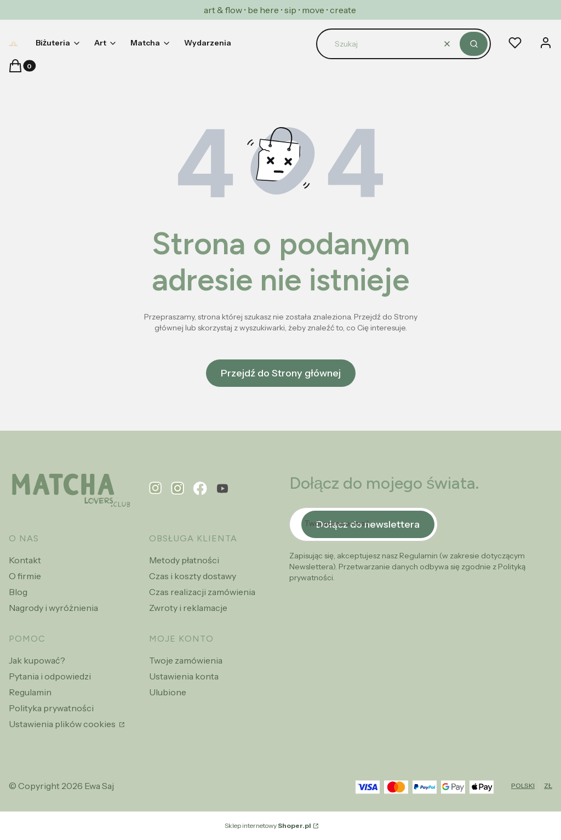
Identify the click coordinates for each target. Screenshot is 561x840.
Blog (18, 591)
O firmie (25, 575)
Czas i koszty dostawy (192, 575)
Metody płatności (184, 560)
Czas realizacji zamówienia (202, 591)
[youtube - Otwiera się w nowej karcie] (222, 488)
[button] (474, 44)
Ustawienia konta (184, 676)
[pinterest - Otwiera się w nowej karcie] (155, 488)
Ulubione (167, 692)
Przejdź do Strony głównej (281, 373)
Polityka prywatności (51, 707)
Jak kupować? (37, 660)
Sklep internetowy (268, 825)
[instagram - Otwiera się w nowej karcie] (178, 488)
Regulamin (30, 692)
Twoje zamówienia (185, 660)
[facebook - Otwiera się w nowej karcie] (200, 488)
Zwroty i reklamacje (188, 607)
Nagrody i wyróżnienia (53, 607)
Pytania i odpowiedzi (50, 676)
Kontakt (25, 560)
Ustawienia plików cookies (63, 723)
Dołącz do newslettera (368, 524)
